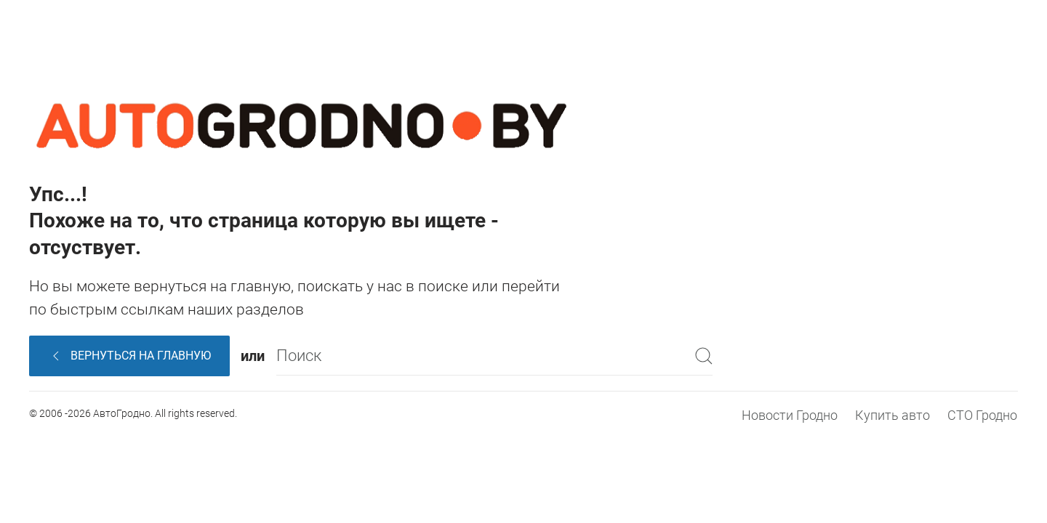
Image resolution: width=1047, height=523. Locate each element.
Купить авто (892, 415)
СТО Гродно (982, 415)
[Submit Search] (704, 356)
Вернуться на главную (130, 356)
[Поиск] (494, 356)
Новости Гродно (790, 415)
